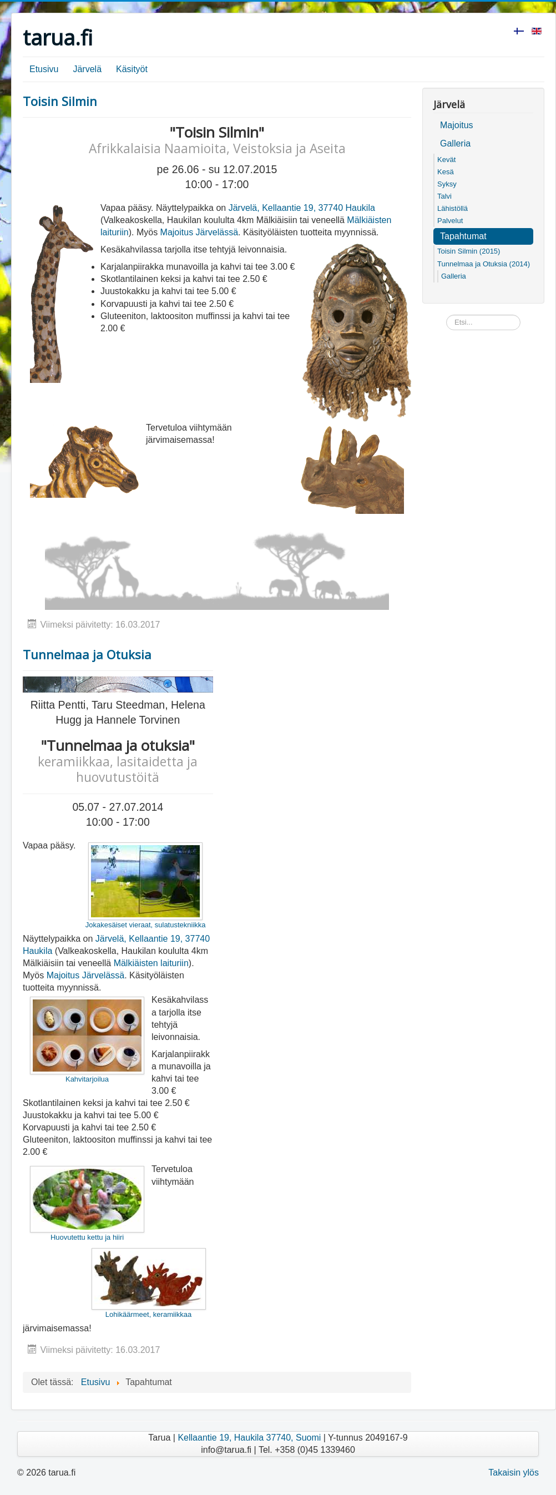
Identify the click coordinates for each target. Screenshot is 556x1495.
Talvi (444, 196)
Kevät (446, 159)
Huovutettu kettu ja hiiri (87, 1203)
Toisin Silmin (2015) (468, 251)
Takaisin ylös (513, 1472)
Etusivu (43, 69)
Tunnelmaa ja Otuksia (87, 654)
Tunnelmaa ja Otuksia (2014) (483, 264)
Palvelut (450, 220)
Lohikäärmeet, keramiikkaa (149, 1283)
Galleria (455, 143)
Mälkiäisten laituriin (151, 963)
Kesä (445, 172)
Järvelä (87, 69)
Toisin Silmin (60, 101)
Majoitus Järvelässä (199, 232)
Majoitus (456, 125)
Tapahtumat (463, 236)
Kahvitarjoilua (87, 1040)
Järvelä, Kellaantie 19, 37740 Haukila (302, 208)
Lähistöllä (452, 208)
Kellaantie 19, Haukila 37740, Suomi (249, 1437)
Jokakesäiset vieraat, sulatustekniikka (145, 885)
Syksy (447, 184)
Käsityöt (132, 69)
